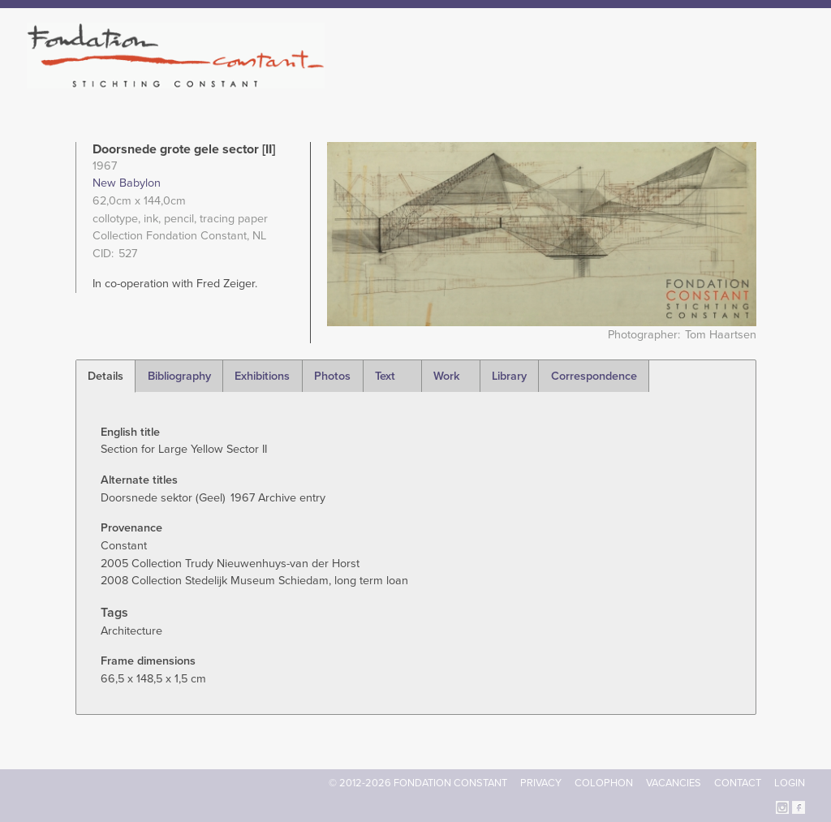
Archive (690, 81)
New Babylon (127, 183)
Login (789, 783)
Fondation (486, 81)
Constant (556, 81)
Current (749, 81)
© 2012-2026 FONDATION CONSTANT (418, 783)
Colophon (604, 783)
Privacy (541, 783)
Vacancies (673, 783)
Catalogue (625, 81)
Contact (737, 783)
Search (796, 79)
